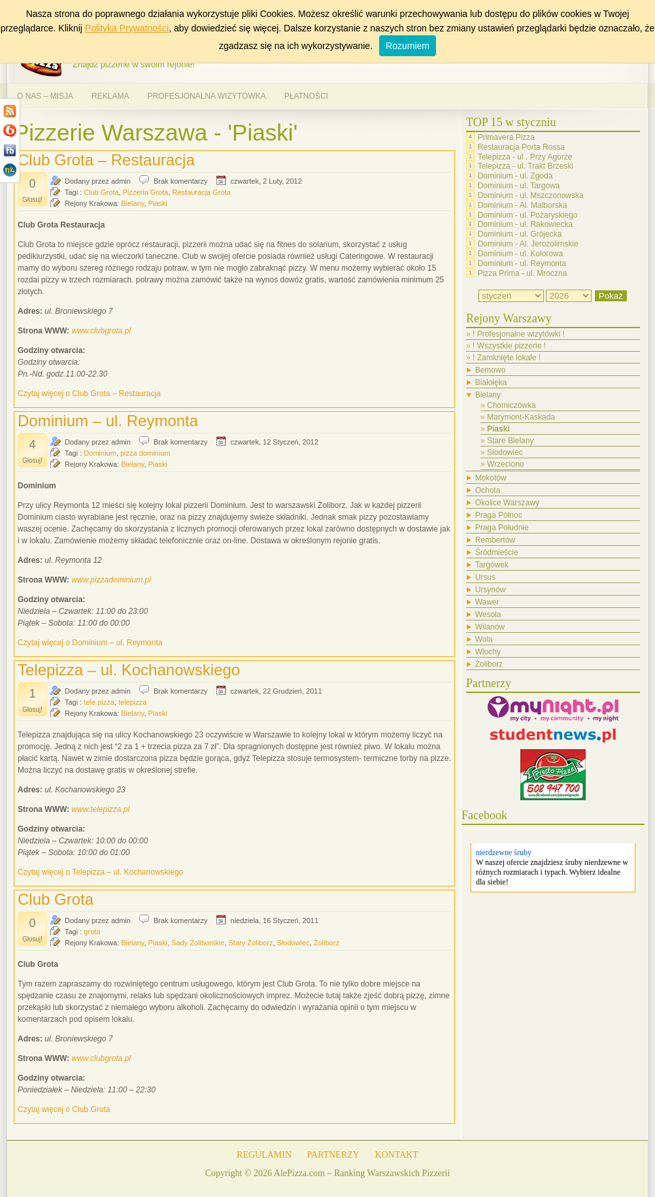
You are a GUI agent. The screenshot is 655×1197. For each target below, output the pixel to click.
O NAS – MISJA (45, 96)
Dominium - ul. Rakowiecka (525, 224)
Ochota (488, 490)
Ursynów (490, 589)
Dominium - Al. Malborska (522, 205)
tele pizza (99, 702)
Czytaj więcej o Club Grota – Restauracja (89, 393)
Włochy (488, 651)
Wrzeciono (505, 464)
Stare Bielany (510, 440)
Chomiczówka (511, 405)
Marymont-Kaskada (521, 417)
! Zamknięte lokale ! (507, 357)
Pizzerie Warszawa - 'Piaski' (155, 132)
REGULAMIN (264, 1155)
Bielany (132, 203)
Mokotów (491, 477)
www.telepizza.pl (100, 809)
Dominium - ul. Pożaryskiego (528, 214)
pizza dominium (145, 453)
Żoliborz (326, 943)
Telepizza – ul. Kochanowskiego (129, 670)
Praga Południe (502, 527)
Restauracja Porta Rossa (521, 147)
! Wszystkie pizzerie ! (509, 345)
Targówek (492, 564)
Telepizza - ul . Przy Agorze (525, 156)
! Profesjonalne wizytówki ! (519, 334)
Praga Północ (498, 515)
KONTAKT (396, 1155)
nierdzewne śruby (503, 852)
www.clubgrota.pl (101, 330)
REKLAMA (110, 96)
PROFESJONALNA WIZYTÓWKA (206, 96)
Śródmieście (496, 552)
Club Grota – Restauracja (106, 160)
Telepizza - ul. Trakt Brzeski (525, 166)
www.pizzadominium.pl (110, 579)
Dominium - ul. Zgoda (515, 175)
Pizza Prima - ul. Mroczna (522, 272)
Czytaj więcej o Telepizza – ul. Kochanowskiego (100, 872)
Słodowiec (293, 943)
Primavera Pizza (506, 137)
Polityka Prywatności (127, 28)
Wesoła (488, 614)
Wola (484, 639)
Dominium (100, 453)
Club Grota (101, 192)
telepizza (132, 702)
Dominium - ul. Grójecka (520, 234)
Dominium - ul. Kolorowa (520, 253)
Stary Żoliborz (251, 943)
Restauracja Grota (202, 192)
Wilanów (490, 627)
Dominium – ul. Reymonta (108, 421)
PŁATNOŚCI (306, 96)
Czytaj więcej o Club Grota (64, 1109)
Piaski (157, 203)
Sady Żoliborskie (197, 943)
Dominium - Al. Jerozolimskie (528, 243)
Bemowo (490, 370)
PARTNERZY (333, 1155)
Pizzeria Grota (146, 192)
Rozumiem (407, 46)
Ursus (485, 577)
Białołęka (491, 382)
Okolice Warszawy (507, 502)
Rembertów (495, 540)
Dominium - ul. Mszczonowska (531, 195)
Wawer (487, 602)
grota (92, 932)
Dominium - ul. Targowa (519, 185)
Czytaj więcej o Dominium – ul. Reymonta (90, 642)
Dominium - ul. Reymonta (522, 263)
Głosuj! (32, 199)
